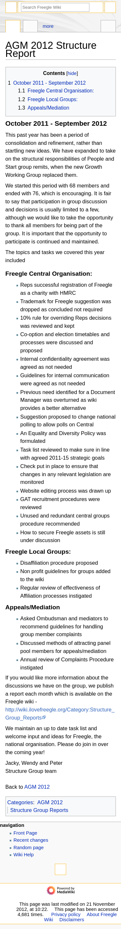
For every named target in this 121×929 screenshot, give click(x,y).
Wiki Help (24, 854)
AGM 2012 (37, 787)
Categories (20, 802)
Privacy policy (66, 914)
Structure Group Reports (39, 810)
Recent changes (31, 840)
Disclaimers (71, 919)
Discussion (30, 27)
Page (13, 27)
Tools (108, 27)
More (48, 26)
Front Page (25, 833)
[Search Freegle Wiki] (55, 7)
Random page (29, 847)
